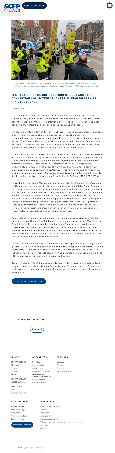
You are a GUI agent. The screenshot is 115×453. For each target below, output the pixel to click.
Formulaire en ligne (18, 410)
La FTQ (13, 390)
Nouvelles (36, 362)
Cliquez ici (37, 329)
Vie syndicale (16, 413)
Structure (15, 365)
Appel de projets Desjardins (50, 407)
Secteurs (14, 368)
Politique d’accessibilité (49, 419)
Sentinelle (44, 425)
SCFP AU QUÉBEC (18, 362)
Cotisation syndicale (19, 416)
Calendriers (44, 410)
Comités (14, 372)
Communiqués (38, 365)
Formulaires (44, 413)
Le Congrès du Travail (19, 393)
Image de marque (46, 416)
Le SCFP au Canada (18, 382)
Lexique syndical (17, 419)
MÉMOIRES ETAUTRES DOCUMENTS (41, 376)
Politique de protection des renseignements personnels (61, 422)
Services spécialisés (64, 372)
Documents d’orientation (42, 372)
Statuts (14, 375)
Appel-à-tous (37, 368)
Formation (61, 368)
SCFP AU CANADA (18, 379)
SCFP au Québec (38, 380)
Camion (60, 365)
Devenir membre (17, 407)
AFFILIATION (16, 387)
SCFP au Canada (38, 383)
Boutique (60, 362)
